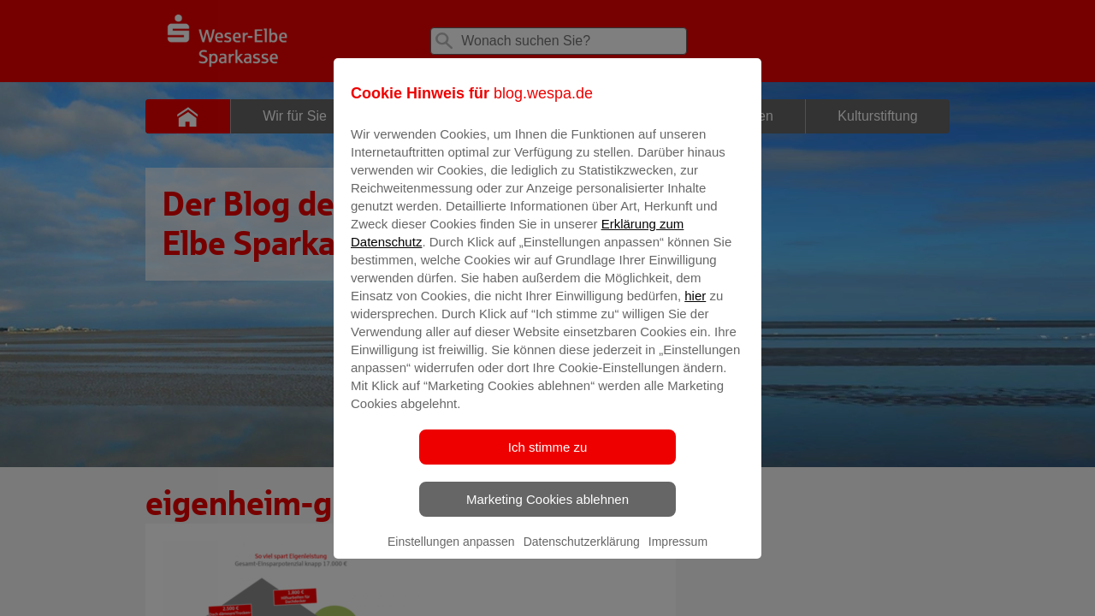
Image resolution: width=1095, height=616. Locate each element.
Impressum (677, 553)
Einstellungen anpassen (451, 553)
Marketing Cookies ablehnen (547, 511)
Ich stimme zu (548, 459)
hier (695, 307)
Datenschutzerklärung (582, 553)
